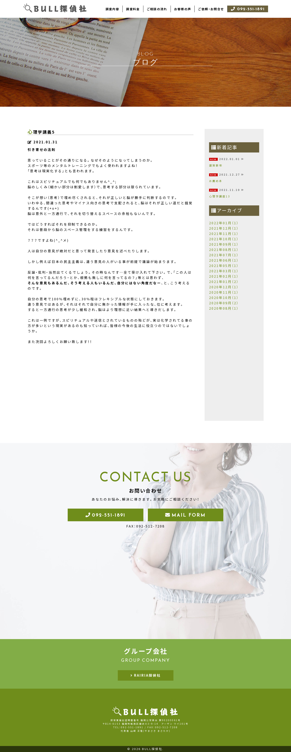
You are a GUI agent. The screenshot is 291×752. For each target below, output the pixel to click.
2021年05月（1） (224, 265)
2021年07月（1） (224, 255)
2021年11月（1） (224, 233)
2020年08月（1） (224, 308)
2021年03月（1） (224, 271)
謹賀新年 (215, 165)
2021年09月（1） (224, 244)
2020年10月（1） (224, 297)
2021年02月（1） (224, 276)
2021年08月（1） (224, 249)
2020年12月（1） (224, 287)
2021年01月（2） (224, 281)
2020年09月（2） (224, 303)
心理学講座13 (219, 196)
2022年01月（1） (224, 223)
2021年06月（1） (224, 260)
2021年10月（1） (224, 239)
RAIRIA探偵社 (147, 675)
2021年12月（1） (224, 228)
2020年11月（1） (224, 292)
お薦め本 (215, 181)
